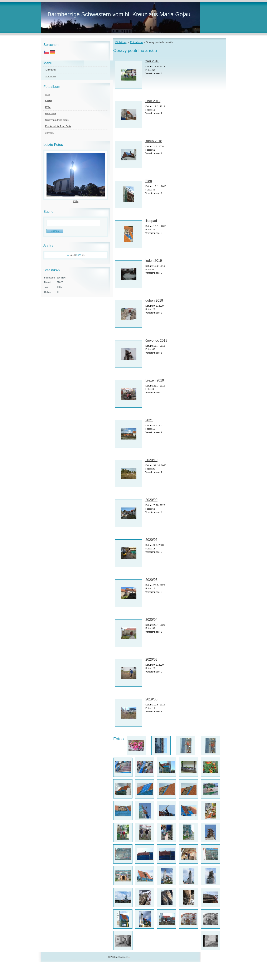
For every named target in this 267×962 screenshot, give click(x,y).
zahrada (49, 132)
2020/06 (151, 539)
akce (47, 94)
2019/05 (151, 699)
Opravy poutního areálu (57, 120)
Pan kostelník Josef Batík (58, 126)
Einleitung (121, 42)
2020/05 (151, 580)
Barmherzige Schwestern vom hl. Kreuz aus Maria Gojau (119, 14)
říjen (148, 181)
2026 (78, 255)
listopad (151, 221)
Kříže (48, 107)
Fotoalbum (136, 42)
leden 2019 (153, 260)
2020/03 (151, 659)
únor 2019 (152, 101)
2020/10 (151, 460)
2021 (149, 420)
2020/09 (151, 500)
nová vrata (50, 113)
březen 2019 (154, 380)
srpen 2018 (153, 141)
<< (68, 255)
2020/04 (151, 619)
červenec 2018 (156, 340)
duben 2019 (154, 300)
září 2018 (152, 61)
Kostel (48, 100)
